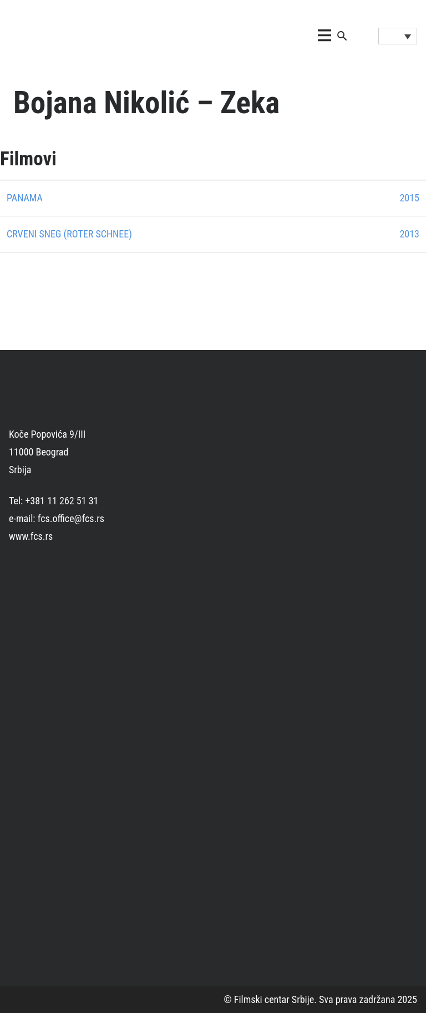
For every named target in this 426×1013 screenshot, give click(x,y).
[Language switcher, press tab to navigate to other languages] (397, 36)
